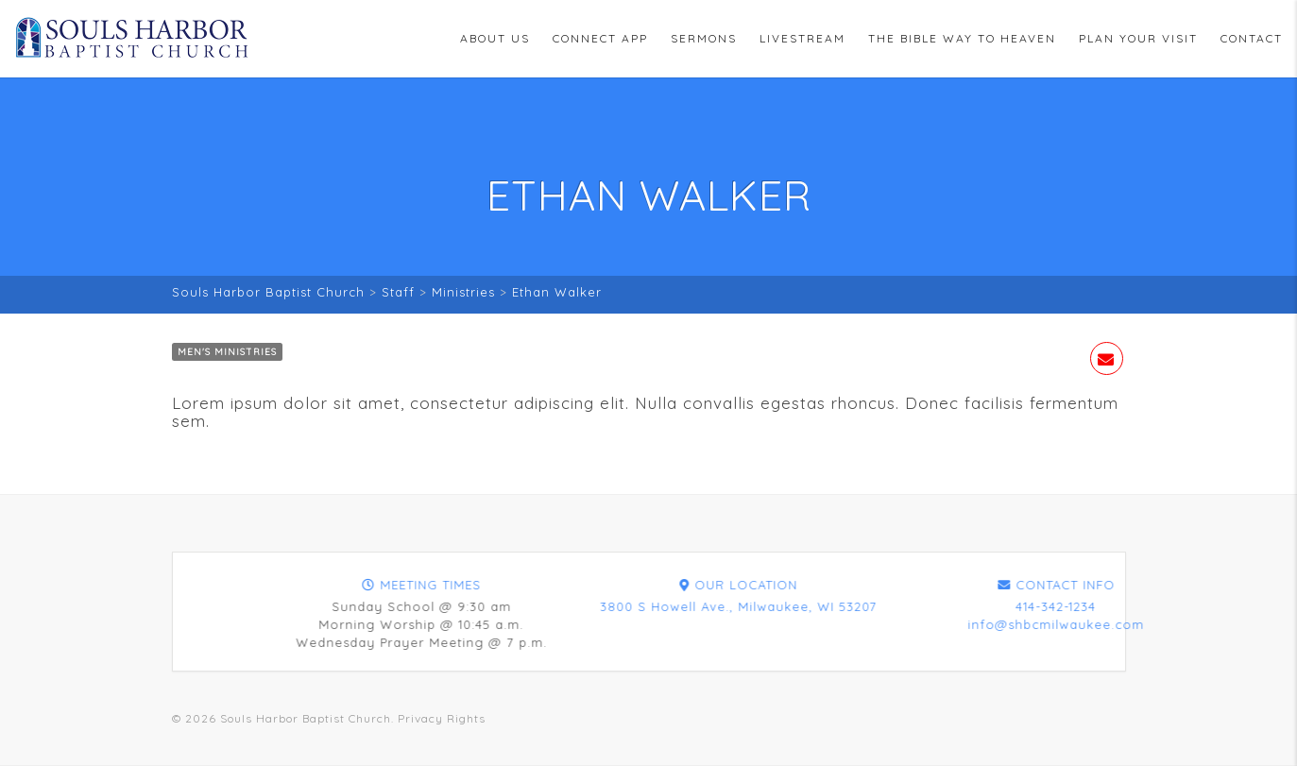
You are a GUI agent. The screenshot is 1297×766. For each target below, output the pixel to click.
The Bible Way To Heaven (962, 38)
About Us (495, 38)
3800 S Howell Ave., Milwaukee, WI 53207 (1054, 606)
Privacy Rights (442, 718)
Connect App (600, 38)
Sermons (704, 38)
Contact (1251, 38)
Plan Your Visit (1138, 38)
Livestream (802, 38)
